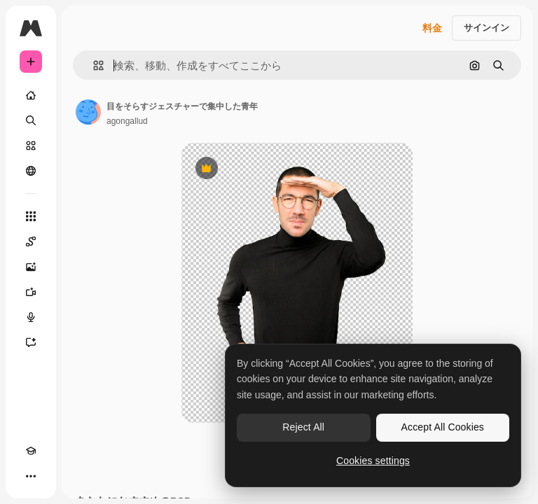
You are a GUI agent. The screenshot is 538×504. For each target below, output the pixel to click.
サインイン (486, 27)
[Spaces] (31, 241)
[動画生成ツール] (31, 292)
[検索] (31, 120)
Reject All (303, 427)
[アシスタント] (31, 342)
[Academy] (31, 451)
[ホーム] (31, 95)
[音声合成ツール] (31, 317)
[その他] (31, 476)
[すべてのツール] (31, 216)
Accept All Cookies (442, 427)
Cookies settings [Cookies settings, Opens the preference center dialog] (373, 460)
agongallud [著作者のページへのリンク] (127, 121)
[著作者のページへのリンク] (88, 112)
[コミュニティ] (31, 171)
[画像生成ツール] (31, 266)
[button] (93, 65)
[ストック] (31, 145)
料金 (432, 28)
